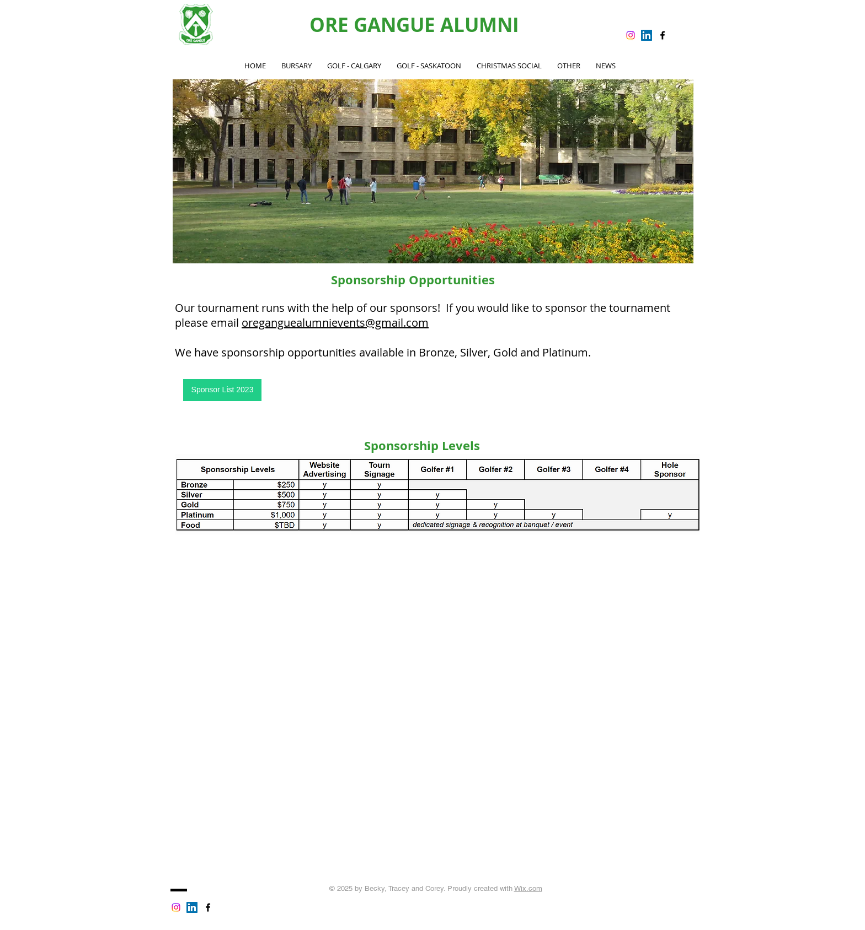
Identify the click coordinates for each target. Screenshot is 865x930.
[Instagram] (630, 35)
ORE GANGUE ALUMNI (414, 25)
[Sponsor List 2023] (222, 390)
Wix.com (528, 888)
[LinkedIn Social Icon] (646, 35)
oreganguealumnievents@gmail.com (335, 322)
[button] (354, 65)
